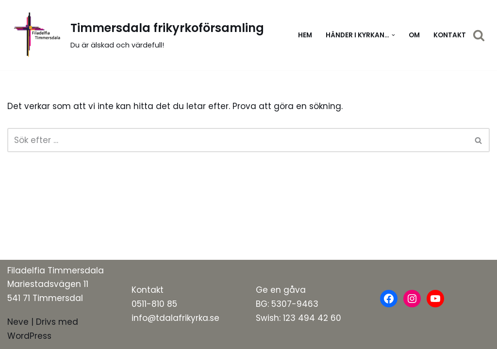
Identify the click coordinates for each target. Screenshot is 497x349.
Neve (18, 322)
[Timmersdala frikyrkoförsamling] (135, 35)
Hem (305, 35)
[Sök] (479, 35)
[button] (393, 35)
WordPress (29, 336)
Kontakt (449, 35)
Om (414, 35)
